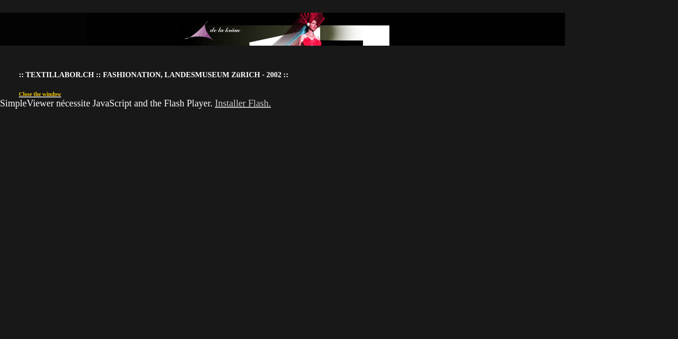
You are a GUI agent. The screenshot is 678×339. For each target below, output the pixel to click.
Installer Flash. (243, 103)
